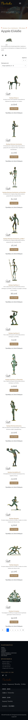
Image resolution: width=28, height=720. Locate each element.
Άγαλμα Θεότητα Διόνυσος (14, 426)
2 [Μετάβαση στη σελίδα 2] (10, 630)
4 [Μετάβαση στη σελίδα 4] (15, 630)
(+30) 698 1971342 (6, 666)
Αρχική (2, 647)
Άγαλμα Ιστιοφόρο (14, 611)
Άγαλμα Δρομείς (14, 565)
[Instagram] (6, 675)
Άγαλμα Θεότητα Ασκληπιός (14, 144)
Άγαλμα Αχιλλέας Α (14, 285)
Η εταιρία (3, 649)
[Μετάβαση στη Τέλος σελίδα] (23, 630)
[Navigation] (20, 3)
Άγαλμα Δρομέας (14, 518)
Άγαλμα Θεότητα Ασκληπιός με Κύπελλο (14, 192)
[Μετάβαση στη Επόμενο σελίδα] (20, 630)
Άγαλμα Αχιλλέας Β (14, 333)
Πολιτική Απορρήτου (6, 654)
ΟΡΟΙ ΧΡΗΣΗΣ (4, 655)
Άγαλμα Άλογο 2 (14, 98)
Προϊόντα (3, 651)
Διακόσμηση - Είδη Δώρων (18, 28)
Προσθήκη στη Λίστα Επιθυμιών (14, 113)
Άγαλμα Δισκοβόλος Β (14, 472)
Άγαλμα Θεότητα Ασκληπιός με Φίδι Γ (14, 238)
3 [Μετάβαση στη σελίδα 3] (12, 630)
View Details (14, 108)
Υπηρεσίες (3, 650)
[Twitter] (3, 675)
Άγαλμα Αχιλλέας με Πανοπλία (14, 379)
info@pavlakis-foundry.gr (7, 668)
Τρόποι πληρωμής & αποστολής (9, 653)
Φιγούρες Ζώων (6, 28)
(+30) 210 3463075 (6, 664)
